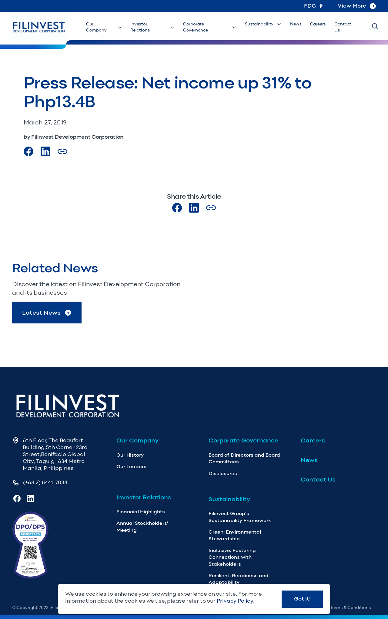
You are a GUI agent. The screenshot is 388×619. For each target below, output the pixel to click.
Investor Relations (156, 27)
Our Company (107, 27)
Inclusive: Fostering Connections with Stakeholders (232, 557)
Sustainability (266, 27)
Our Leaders (131, 466)
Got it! (302, 598)
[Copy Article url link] (62, 151)
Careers (319, 27)
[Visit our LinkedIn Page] (45, 151)
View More (357, 5)
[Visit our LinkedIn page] (194, 208)
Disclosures (223, 473)
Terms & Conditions (350, 607)
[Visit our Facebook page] (28, 151)
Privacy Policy (235, 600)
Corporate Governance (213, 27)
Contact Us (346, 27)
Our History (130, 455)
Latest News (47, 312)
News (298, 27)
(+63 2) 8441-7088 (45, 482)
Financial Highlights (140, 512)
